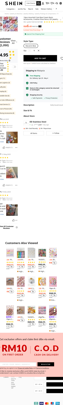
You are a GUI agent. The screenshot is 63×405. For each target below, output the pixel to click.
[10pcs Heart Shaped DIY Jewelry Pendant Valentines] (31, 253)
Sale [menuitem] (36, 9)
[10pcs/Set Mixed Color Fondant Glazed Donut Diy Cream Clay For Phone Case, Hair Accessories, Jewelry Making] (42, 281)
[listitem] (10, 259)
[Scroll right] (56, 9)
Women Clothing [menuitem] (46, 9)
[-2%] (7, 260)
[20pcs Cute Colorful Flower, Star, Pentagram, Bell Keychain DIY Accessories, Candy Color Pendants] (53, 253)
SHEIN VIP (13, 381)
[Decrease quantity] (29, 50)
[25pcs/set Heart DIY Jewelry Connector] (53, 310)
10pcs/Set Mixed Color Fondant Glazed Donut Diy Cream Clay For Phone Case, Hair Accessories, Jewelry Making (42, 288)
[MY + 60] (38, 379)
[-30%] (29, 288)
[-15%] (18, 260)
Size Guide (13, 377)
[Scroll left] (53, 9)
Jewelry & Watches (16, 14)
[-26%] (7, 288)
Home (7, 14)
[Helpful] (3, 147)
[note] (21, 271)
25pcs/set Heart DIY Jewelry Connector (53, 319)
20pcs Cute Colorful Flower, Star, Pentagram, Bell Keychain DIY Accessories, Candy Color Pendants (53, 260)
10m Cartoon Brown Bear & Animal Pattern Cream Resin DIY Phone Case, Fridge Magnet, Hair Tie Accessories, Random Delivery (21, 288)
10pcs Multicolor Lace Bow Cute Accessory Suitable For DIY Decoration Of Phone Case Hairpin (10, 260)
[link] (47, 3)
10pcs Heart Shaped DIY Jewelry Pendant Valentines (31, 260)
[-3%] (29, 260)
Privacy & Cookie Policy (25, 368)
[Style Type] (29, 41)
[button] (30, 3)
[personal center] (42, 3)
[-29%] (18, 317)
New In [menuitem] (30, 9)
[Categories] (11, 9)
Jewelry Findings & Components (45, 14)
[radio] (30, 46)
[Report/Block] (16, 147)
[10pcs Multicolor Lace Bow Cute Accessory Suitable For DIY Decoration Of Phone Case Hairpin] (10, 253)
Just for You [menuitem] (22, 9)
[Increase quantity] (38, 50)
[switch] (14, 67)
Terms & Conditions (42, 368)
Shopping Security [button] (36, 95)
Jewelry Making (29, 14)
